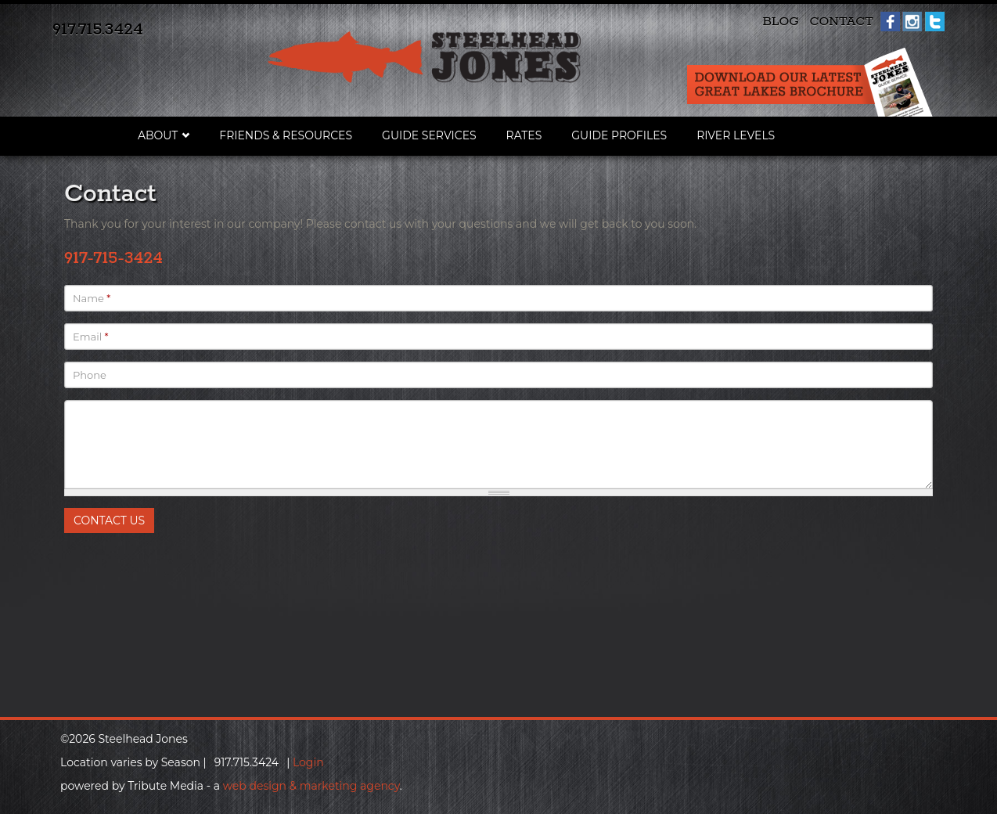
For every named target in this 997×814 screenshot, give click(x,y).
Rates (524, 135)
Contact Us (109, 520)
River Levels (735, 135)
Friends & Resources (285, 135)
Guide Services (429, 135)
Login (308, 762)
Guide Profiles (619, 135)
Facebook (890, 21)
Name (91, 298)
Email (91, 336)
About (158, 135)
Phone (89, 375)
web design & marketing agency (311, 786)
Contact (841, 21)
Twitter (935, 21)
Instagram (912, 21)
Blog (780, 21)
